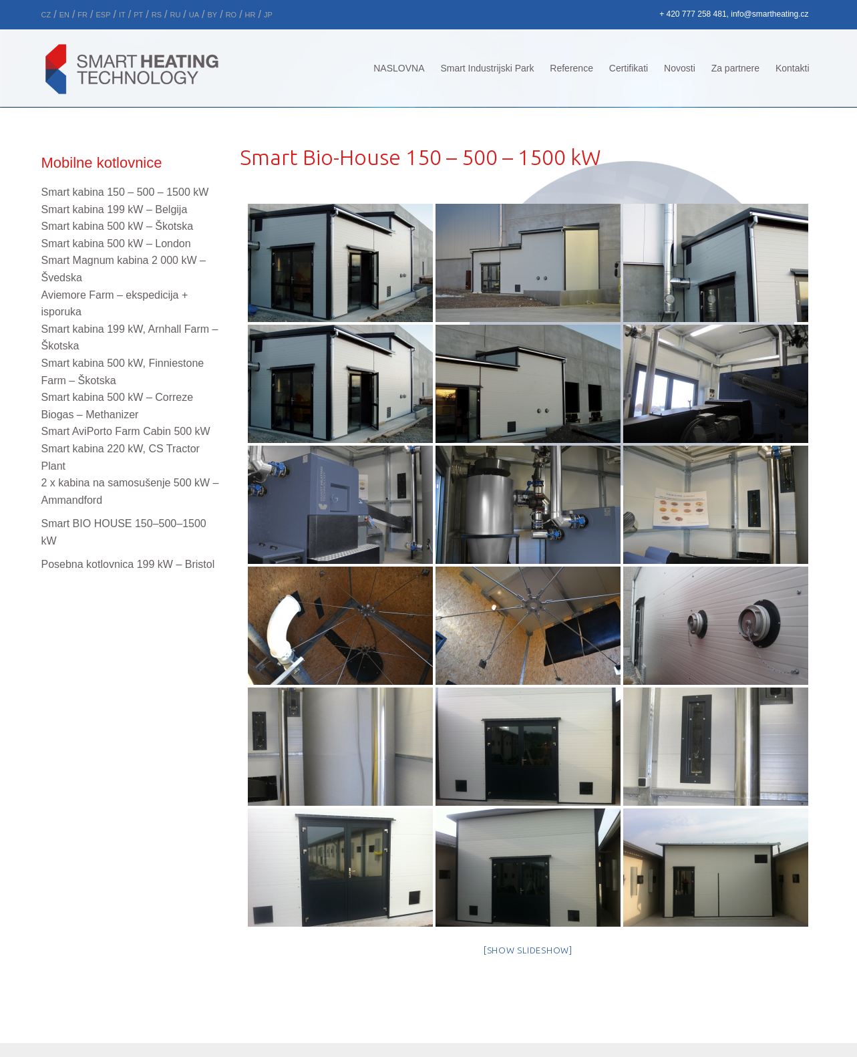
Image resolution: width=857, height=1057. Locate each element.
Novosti (679, 68)
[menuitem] (46, 13)
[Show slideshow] (528, 950)
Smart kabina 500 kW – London (116, 243)
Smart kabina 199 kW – (114, 209)
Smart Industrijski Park (487, 68)
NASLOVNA (398, 68)
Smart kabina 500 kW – (117, 226)
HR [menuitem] (250, 15)
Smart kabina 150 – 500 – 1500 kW (125, 192)
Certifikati (628, 68)
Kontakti (793, 68)
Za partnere (735, 68)
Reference (571, 68)
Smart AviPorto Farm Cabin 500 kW (125, 431)
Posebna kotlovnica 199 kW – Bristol (128, 564)
